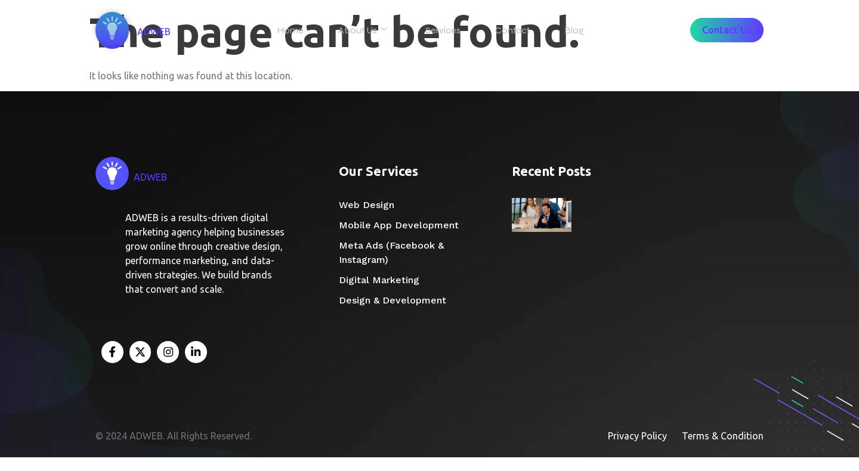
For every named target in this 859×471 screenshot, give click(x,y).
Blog (569, 29)
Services (447, 29)
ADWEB (163, 32)
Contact (512, 29)
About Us (372, 29)
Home (304, 29)
